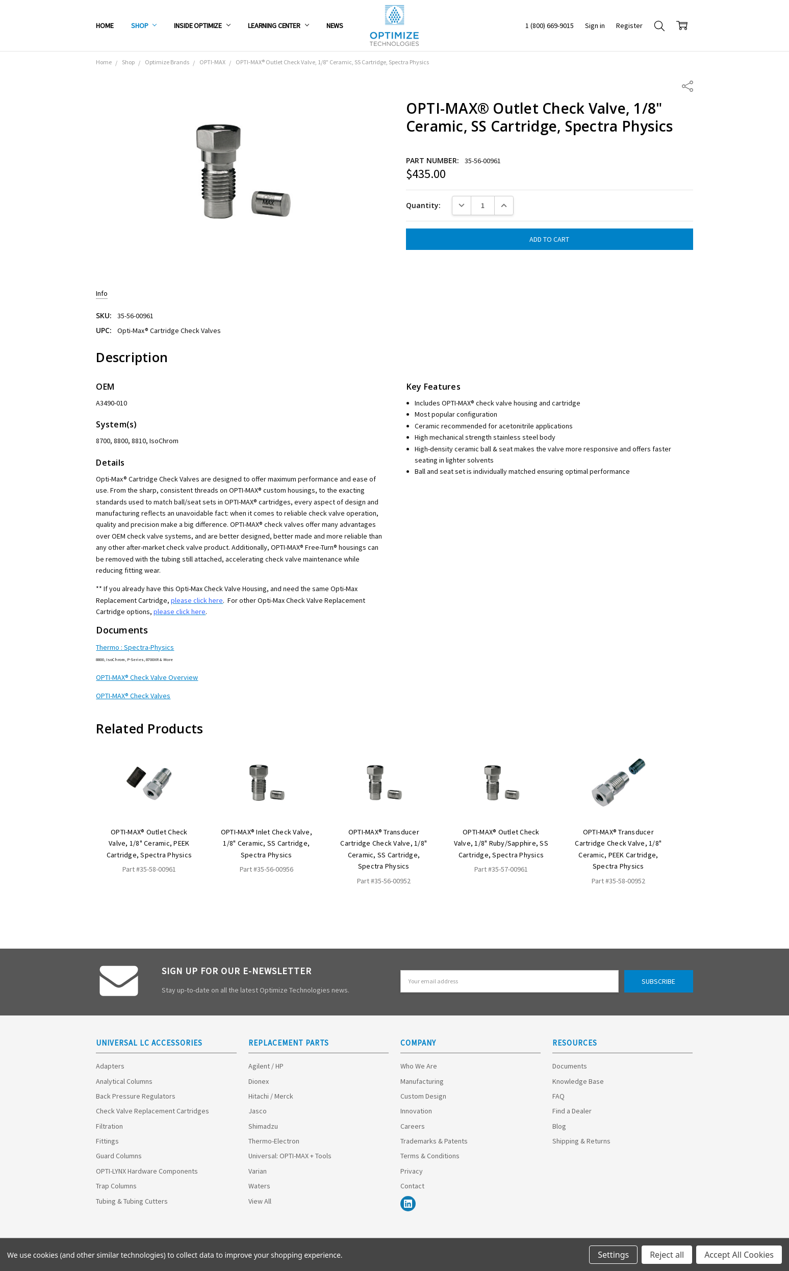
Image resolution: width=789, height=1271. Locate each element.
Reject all (667, 1254)
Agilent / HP (266, 1066)
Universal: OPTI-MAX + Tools (290, 1155)
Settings (613, 1254)
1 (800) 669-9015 (549, 25)
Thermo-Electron (273, 1141)
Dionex (258, 1081)
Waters (259, 1185)
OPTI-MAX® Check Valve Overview (147, 677)
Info (102, 293)
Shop (144, 25)
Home (104, 25)
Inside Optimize (202, 25)
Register (629, 25)
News (334, 25)
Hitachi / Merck (270, 1096)
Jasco (257, 1110)
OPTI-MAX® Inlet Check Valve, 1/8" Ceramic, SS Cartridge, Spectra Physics (266, 843)
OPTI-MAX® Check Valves (133, 695)
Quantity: (423, 205)
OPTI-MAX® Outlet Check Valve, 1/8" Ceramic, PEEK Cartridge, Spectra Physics (149, 843)
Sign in (595, 25)
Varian (257, 1171)
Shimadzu (263, 1126)
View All (259, 1201)
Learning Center (278, 25)
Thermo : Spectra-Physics (135, 647)
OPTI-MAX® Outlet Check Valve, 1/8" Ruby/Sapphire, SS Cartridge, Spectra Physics (501, 843)
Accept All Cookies (739, 1254)
